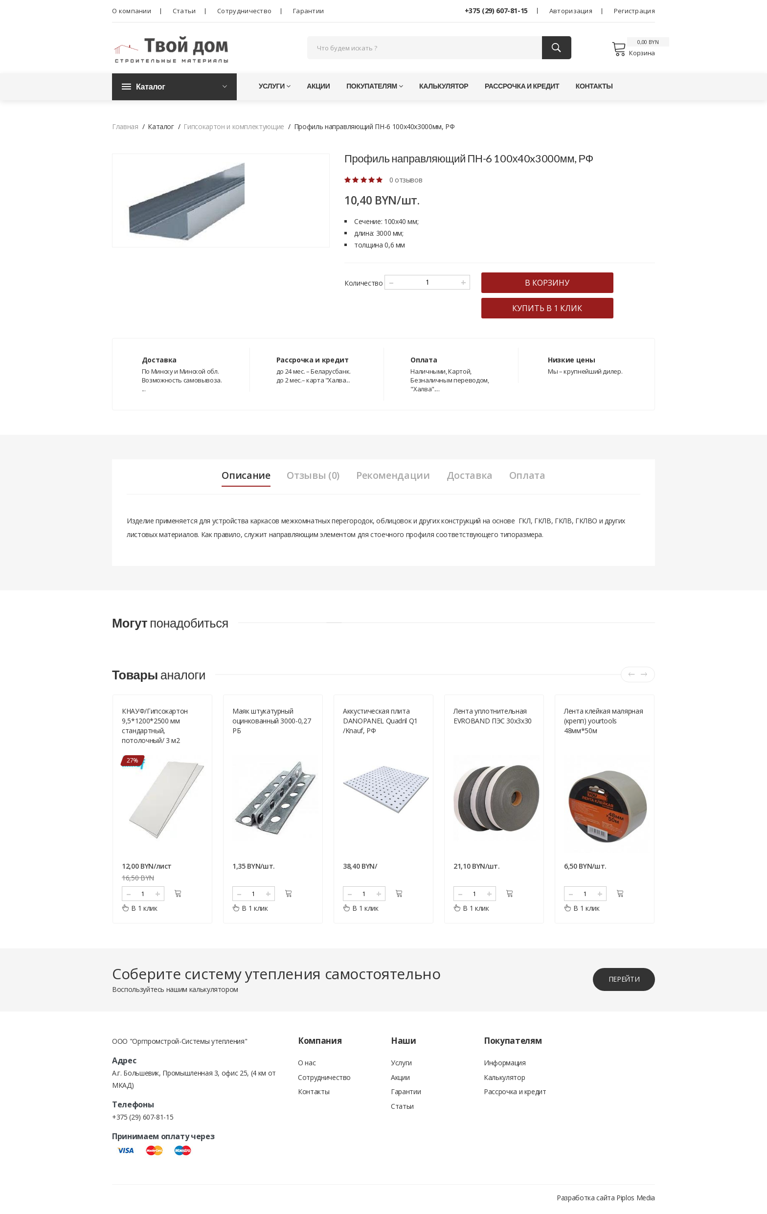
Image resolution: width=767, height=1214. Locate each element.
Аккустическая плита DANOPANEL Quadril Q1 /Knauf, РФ (380, 723)
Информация (505, 1065)
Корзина (633, 50)
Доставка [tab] (471, 477)
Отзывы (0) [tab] (312, 477)
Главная (125, 128)
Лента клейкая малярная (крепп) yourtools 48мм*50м (603, 723)
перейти (623, 982)
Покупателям (374, 88)
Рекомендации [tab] (393, 477)
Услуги (275, 88)
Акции (318, 88)
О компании (131, 10)
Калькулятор (443, 88)
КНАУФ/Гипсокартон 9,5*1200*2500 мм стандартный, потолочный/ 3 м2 (155, 728)
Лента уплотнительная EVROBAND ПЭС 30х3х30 (492, 718)
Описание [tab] (244, 477)
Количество (363, 285)
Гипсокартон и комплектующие (233, 128)
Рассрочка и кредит (522, 88)
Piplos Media (635, 1200)
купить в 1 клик (551, 310)
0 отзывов (406, 181)
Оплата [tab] (529, 477)
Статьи (184, 10)
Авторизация (570, 10)
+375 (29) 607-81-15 (496, 10)
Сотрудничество (244, 10)
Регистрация (634, 10)
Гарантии (308, 10)
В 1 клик (140, 911)
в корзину (551, 284)
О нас (307, 1065)
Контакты (594, 88)
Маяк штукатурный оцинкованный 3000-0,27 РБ (271, 723)
